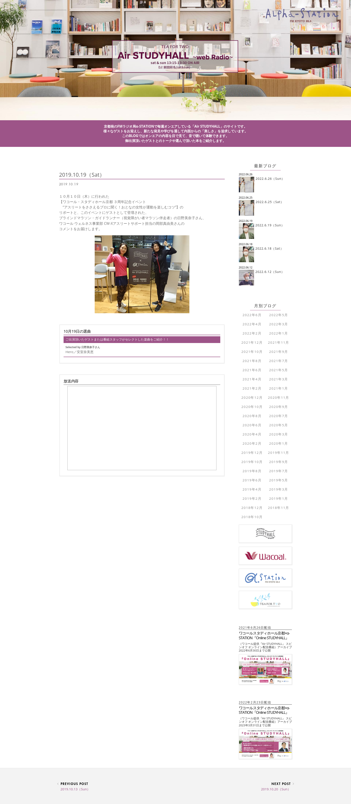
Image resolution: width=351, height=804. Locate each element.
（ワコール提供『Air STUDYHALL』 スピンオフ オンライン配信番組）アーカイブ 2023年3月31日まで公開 (267, 721)
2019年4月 (251, 489)
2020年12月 (252, 397)
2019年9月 (278, 461)
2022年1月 (278, 333)
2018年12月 (252, 507)
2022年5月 (278, 315)
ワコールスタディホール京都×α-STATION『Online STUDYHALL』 (264, 635)
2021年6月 (251, 370)
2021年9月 (278, 351)
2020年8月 (251, 416)
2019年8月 (251, 471)
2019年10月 (252, 461)
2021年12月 (252, 342)
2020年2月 (251, 443)
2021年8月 (251, 360)
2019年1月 (278, 498)
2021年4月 (251, 379)
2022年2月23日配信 (257, 702)
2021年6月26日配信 (257, 627)
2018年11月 (278, 507)
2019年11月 (278, 452)
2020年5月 (278, 425)
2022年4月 (251, 324)
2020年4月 (251, 434)
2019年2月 (251, 498)
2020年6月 (251, 425)
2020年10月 (252, 406)
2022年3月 (278, 324)
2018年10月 (252, 517)
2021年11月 (278, 342)
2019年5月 (278, 480)
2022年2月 (251, 333)
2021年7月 (278, 360)
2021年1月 (278, 388)
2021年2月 (251, 388)
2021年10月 (252, 351)
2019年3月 (278, 489)
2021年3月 (278, 379)
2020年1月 (278, 443)
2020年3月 (278, 434)
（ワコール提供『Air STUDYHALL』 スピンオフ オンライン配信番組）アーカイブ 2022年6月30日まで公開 (267, 647)
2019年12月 (252, 452)
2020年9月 (278, 406)
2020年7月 (278, 416)
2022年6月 (251, 315)
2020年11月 (278, 397)
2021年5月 (278, 370)
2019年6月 (251, 480)
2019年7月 (278, 471)
